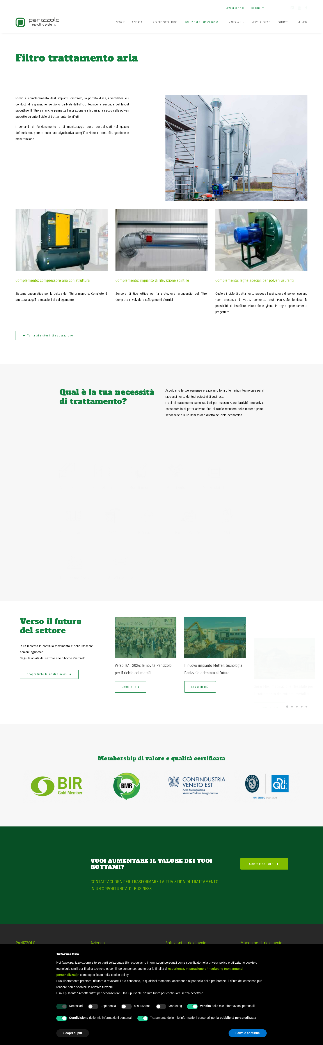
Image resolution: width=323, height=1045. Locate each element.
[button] (292, 8)
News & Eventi (261, 22)
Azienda (139, 22)
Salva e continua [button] (248, 1033)
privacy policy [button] (218, 962)
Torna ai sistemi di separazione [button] (48, 324)
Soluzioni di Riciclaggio (203, 22)
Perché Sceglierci (165, 22)
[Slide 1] (287, 695)
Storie (120, 22)
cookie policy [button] (119, 975)
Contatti (283, 22)
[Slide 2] (291, 695)
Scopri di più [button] (72, 1033)
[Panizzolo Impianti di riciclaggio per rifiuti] (37, 22)
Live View (301, 22)
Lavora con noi (236, 7)
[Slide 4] (301, 695)
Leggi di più (130, 682)
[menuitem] (237, 5)
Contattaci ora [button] (264, 852)
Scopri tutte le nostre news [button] (49, 670)
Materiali (237, 22)
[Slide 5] (306, 695)
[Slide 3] (296, 695)
